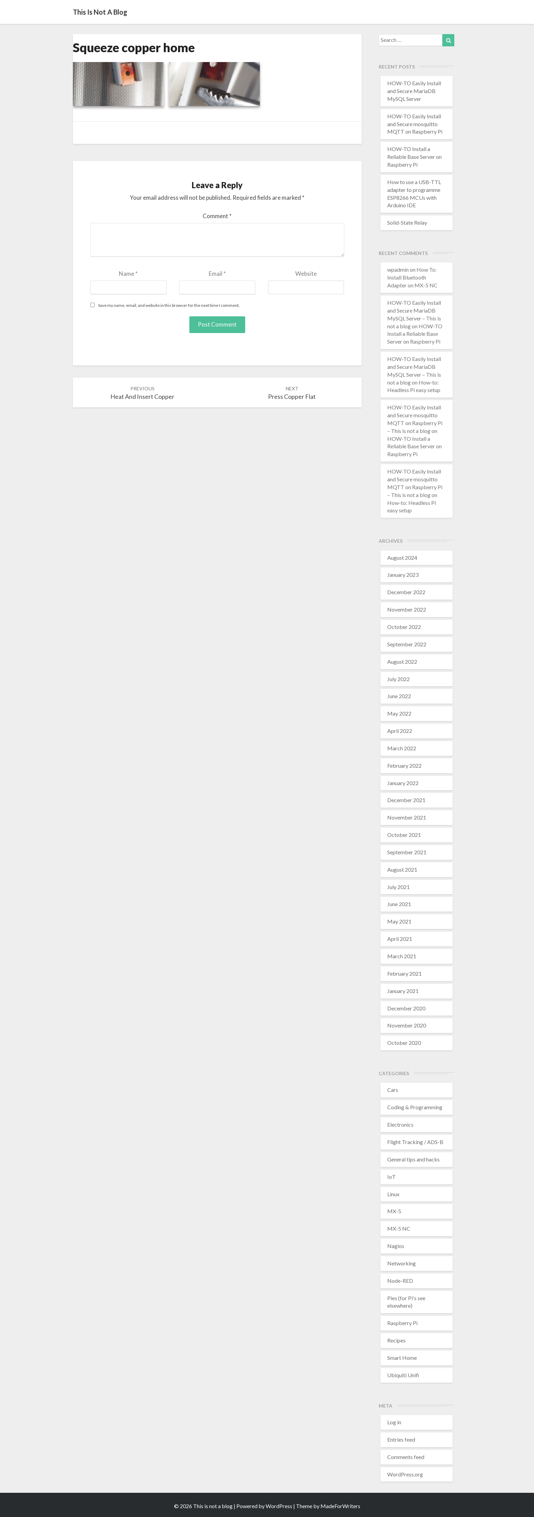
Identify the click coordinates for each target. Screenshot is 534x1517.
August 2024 (402, 557)
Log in (394, 1422)
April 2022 (399, 730)
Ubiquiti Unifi (403, 1375)
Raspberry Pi (402, 1323)
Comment (217, 216)
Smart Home (402, 1357)
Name (128, 273)
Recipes (396, 1340)
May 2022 (399, 713)
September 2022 (406, 644)
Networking (401, 1263)
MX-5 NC (398, 1228)
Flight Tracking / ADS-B (415, 1142)
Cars (392, 1089)
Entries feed (401, 1439)
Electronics (400, 1124)
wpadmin (398, 269)
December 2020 (406, 1008)
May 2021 (399, 921)
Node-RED (400, 1280)
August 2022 (402, 661)
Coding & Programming (414, 1107)
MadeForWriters (340, 1506)
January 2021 (403, 991)
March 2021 (401, 956)
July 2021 (398, 887)
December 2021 (406, 800)
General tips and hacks (413, 1159)
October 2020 (404, 1042)
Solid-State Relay (407, 222)
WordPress (279, 1506)
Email (217, 273)
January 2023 (403, 574)
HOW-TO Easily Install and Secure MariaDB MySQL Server (414, 91)
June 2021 (399, 904)
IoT (391, 1176)
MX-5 (394, 1211)
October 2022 (404, 627)
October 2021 (404, 834)
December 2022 (406, 592)
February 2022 (404, 765)
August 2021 (402, 869)
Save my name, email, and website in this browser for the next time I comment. (169, 305)
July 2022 (398, 679)
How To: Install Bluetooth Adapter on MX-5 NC (412, 277)
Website (306, 273)
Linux (393, 1194)
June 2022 (399, 696)
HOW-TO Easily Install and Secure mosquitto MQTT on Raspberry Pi (414, 124)
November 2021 (406, 817)
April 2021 (399, 938)
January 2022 (403, 783)
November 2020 (406, 1025)
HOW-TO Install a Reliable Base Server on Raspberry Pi (414, 157)
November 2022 (406, 609)
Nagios (395, 1246)
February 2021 (404, 973)
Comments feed (405, 1457)
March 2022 (401, 748)
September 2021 (406, 852)
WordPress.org (405, 1474)
